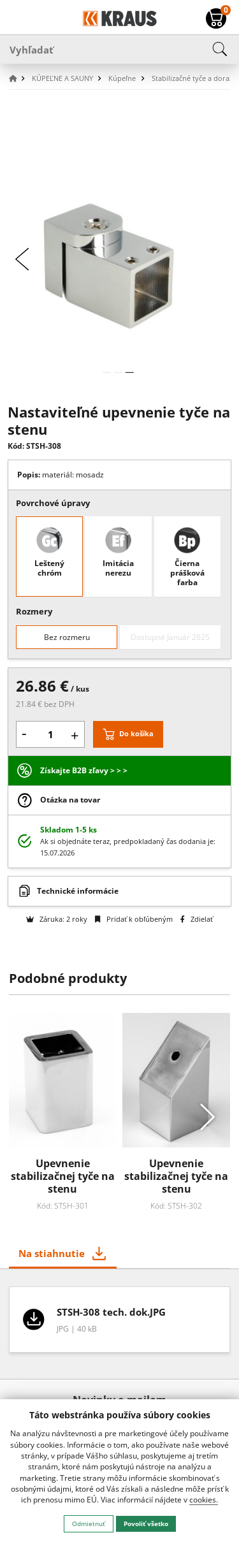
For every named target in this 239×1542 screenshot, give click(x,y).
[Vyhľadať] (119, 49)
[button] (19, 78)
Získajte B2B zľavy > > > (83, 770)
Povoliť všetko (146, 1523)
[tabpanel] (120, 1323)
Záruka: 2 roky (56, 919)
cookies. (203, 1499)
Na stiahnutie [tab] (51, 1253)
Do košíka (136, 733)
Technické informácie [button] (78, 890)
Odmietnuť (88, 1523)
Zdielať (196, 919)
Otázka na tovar (70, 799)
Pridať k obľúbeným (133, 919)
